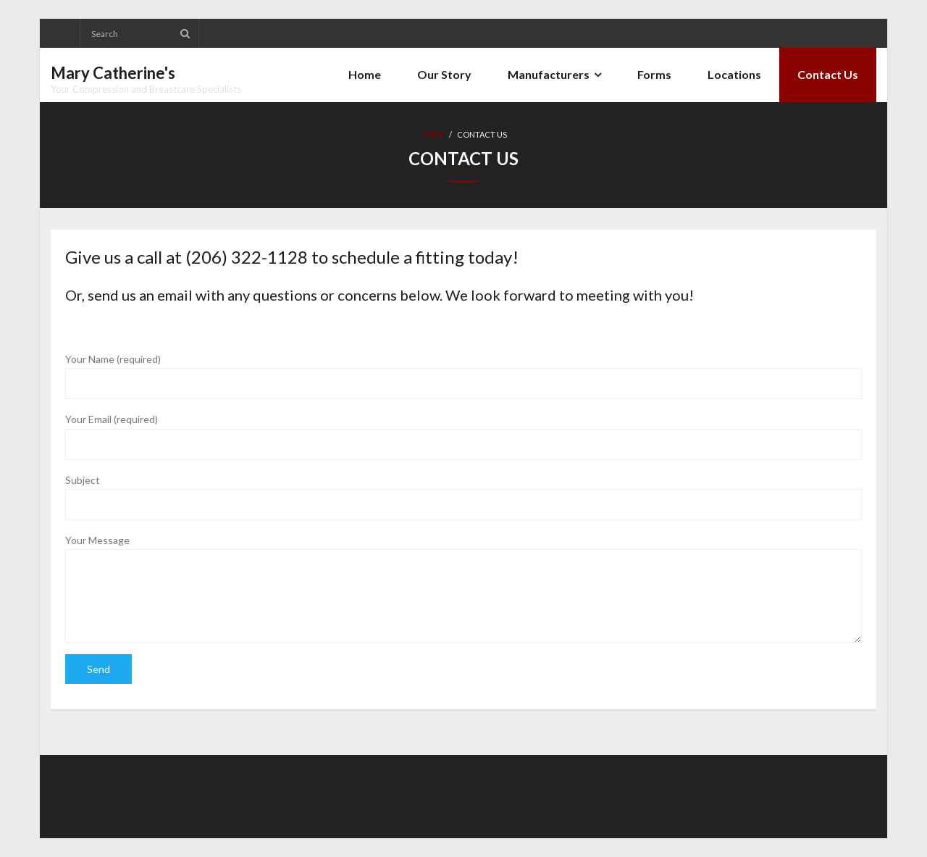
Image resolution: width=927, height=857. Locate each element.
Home (432, 134)
